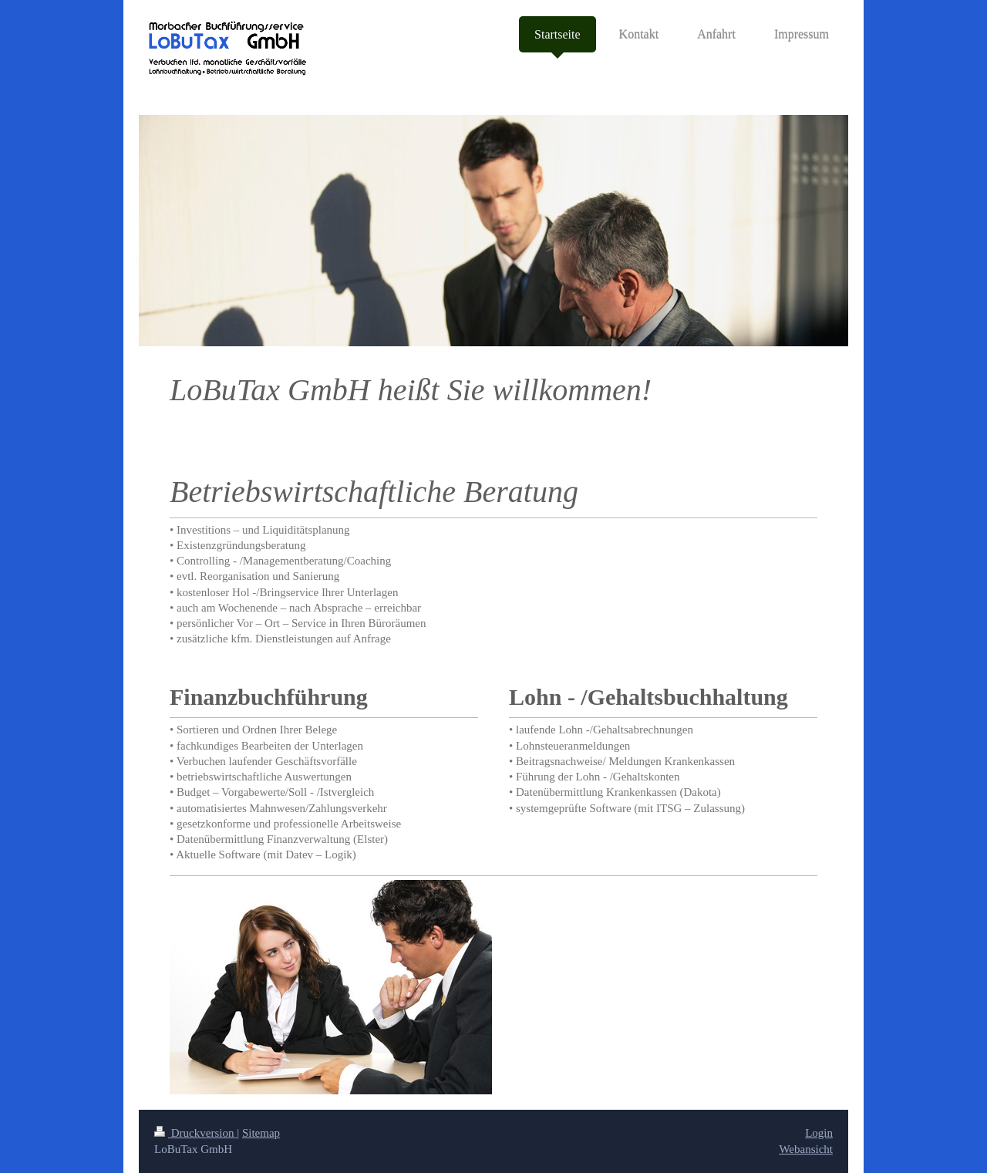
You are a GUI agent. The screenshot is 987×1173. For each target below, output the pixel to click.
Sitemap (261, 1133)
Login (819, 1133)
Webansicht (806, 1149)
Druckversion (195, 1133)
